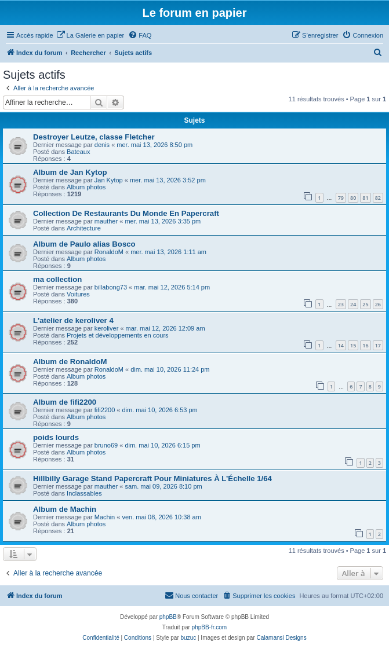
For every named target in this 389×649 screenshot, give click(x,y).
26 (378, 304)
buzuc (189, 638)
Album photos (86, 187)
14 (341, 345)
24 (353, 304)
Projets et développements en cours (118, 335)
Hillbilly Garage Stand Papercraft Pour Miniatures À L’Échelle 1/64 (152, 478)
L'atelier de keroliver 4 (73, 320)
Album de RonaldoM (70, 361)
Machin (104, 517)
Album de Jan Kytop (70, 172)
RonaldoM (108, 251)
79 (341, 197)
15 (353, 345)
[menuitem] (90, 35)
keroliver (106, 328)
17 (378, 345)
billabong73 (110, 287)
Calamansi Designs (282, 638)
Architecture (84, 228)
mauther (106, 221)
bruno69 (106, 445)
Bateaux (78, 151)
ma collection (57, 279)
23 (341, 304)
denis (102, 144)
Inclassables (84, 493)
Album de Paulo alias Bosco (84, 244)
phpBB (168, 617)
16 (365, 345)
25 (365, 304)
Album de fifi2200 (64, 402)
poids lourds (56, 437)
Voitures (78, 294)
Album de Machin (64, 509)
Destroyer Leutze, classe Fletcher (94, 137)
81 (365, 197)
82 (378, 197)
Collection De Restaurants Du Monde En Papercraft (126, 213)
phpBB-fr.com (209, 627)
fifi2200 (104, 409)
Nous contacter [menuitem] (191, 595)
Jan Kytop (108, 180)
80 (353, 197)
